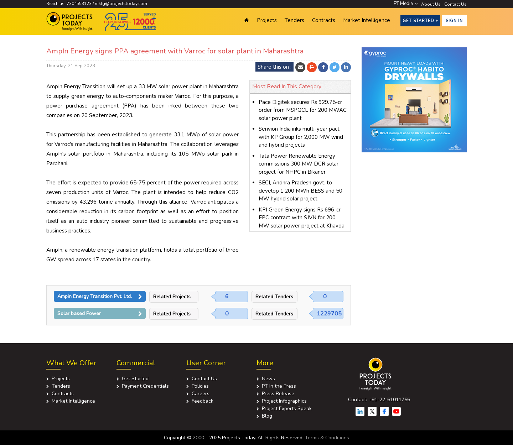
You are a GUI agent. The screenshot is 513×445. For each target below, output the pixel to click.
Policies (200, 386)
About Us (431, 4)
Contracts (323, 20)
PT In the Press (279, 386)
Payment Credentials (145, 386)
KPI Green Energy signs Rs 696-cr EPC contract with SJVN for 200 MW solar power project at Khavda (301, 217)
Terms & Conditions (327, 437)
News (268, 378)
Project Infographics (284, 401)
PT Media (406, 3)
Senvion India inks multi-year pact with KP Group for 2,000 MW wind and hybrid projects (301, 136)
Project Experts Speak (287, 408)
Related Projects (172, 296)
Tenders (294, 20)
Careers (200, 393)
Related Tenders (274, 296)
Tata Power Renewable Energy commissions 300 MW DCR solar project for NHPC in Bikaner (298, 164)
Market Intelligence (366, 20)
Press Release (278, 393)
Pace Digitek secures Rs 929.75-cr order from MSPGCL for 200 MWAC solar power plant (303, 110)
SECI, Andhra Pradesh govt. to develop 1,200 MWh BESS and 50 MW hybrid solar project (300, 190)
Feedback (202, 401)
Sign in (454, 20)
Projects (267, 20)
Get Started (420, 20)
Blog (267, 416)
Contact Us (455, 4)
